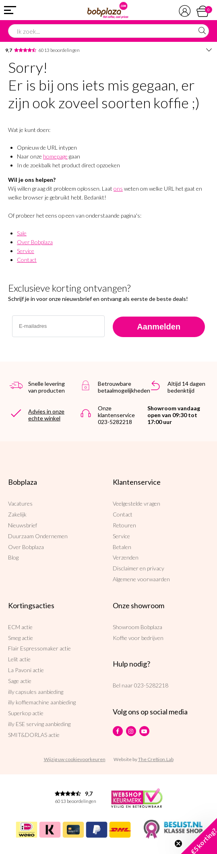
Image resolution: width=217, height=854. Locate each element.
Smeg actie (20, 637)
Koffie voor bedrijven (138, 637)
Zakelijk (17, 514)
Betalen (122, 546)
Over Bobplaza (35, 242)
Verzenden (125, 557)
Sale (22, 233)
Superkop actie (25, 713)
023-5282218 (151, 685)
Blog (13, 557)
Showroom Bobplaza (137, 627)
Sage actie (19, 680)
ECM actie (20, 627)
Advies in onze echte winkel (46, 415)
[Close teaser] (178, 844)
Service (25, 250)
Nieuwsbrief (22, 525)
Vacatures (20, 503)
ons (118, 188)
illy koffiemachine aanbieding (42, 702)
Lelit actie (19, 659)
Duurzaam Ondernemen (38, 536)
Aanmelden (158, 326)
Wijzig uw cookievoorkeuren (74, 759)
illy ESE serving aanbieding (39, 723)
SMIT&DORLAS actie (34, 734)
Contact (27, 259)
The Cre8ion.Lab (156, 759)
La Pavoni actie (26, 670)
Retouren (124, 525)
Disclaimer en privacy (138, 568)
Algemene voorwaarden (141, 579)
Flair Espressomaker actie (39, 648)
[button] (199, 836)
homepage (55, 156)
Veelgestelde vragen (136, 503)
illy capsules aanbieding (35, 691)
